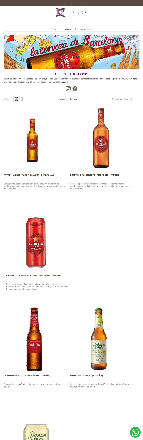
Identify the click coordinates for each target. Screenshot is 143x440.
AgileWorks (56, 432)
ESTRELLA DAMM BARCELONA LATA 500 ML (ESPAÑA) (117, 156)
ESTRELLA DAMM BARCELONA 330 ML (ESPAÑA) (23, 156)
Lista (23, 99)
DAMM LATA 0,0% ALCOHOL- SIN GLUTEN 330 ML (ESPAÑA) (71, 316)
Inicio (54, 29)
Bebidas (68, 29)
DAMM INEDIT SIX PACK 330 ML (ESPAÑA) (117, 314)
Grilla (16, 99)
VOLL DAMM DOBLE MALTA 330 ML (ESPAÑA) (21, 316)
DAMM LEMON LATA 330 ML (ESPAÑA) (115, 234)
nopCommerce (34, 432)
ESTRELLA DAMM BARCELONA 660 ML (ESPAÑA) (69, 156)
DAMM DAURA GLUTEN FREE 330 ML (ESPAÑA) (22, 236)
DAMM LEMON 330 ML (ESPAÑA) (66, 234)
